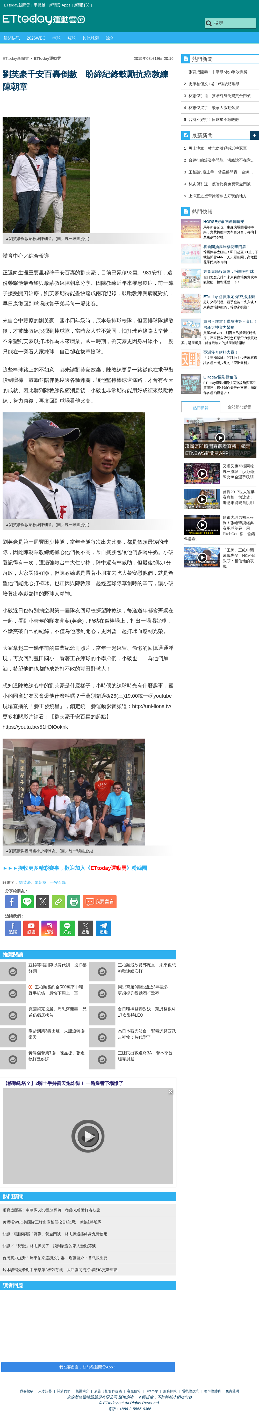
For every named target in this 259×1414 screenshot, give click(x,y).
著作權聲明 (212, 1391)
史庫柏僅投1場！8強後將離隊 (214, 84)
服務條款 (170, 1391)
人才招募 (45, 1391)
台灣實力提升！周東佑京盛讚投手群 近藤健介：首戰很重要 (55, 1258)
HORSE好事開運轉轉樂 (201, 221)
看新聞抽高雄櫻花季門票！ (204, 241)
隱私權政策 (190, 1391)
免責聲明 (232, 1391)
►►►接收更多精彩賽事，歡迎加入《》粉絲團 (75, 868)
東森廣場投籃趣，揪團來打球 (206, 261)
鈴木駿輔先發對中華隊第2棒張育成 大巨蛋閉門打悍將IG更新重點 (60, 1269)
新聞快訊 (11, 38)
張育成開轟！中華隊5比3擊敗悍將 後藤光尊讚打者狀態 (51, 1210)
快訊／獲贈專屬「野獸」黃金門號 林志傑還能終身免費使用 (55, 1234)
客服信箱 (134, 1391)
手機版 (39, 5)
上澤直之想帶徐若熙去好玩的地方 (218, 196)
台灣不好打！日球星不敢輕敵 (214, 119)
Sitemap (152, 1391)
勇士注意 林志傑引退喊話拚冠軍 (218, 148)
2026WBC (36, 38)
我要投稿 (26, 1391)
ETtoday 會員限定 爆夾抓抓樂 (207, 281)
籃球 (71, 38)
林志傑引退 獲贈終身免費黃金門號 (220, 95)
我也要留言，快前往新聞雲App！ (88, 1367)
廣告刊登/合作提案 (108, 1391)
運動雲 (48, 20)
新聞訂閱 (82, 5)
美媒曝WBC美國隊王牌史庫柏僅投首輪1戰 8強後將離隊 (52, 1222)
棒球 (56, 38)
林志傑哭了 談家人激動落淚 (214, 107)
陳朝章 (40, 882)
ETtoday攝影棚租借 (198, 351)
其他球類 (90, 38)
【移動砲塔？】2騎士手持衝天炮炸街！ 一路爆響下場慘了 (63, 1083)
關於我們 (63, 1391)
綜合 (110, 38)
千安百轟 (58, 882)
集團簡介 (82, 1391)
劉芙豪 (25, 882)
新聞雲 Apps (59, 5)
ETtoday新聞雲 (17, 5)
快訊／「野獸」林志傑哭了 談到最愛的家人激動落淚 (49, 1246)
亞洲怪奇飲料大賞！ (198, 331)
